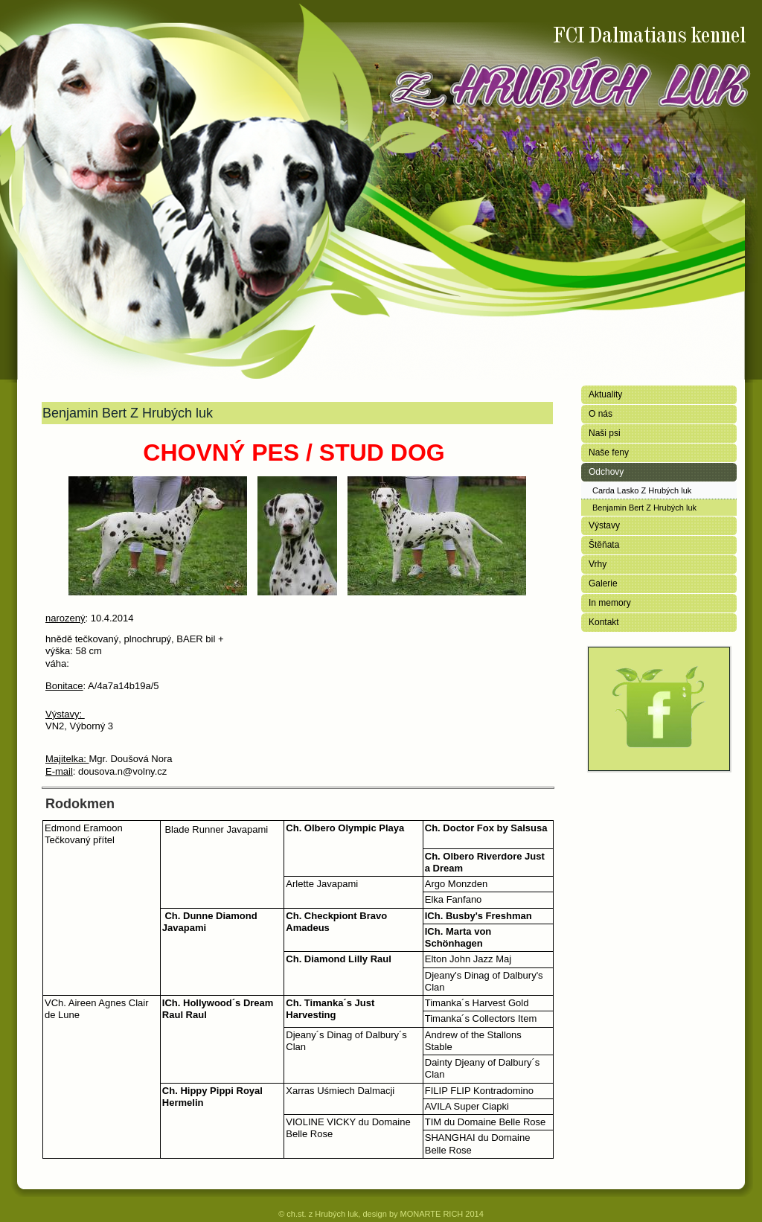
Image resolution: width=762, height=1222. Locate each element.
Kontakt (604, 622)
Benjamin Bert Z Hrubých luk (644, 507)
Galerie (603, 583)
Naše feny (609, 452)
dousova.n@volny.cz (122, 771)
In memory (610, 603)
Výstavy (604, 525)
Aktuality (605, 394)
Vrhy (597, 564)
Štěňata (604, 545)
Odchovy (606, 472)
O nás (600, 414)
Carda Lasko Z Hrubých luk (641, 490)
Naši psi (605, 433)
